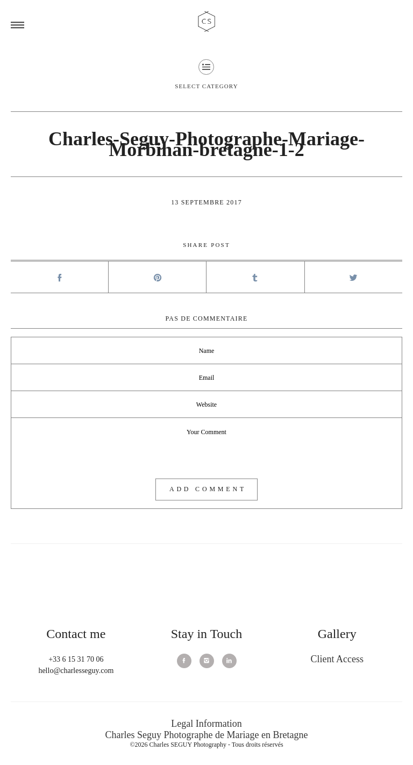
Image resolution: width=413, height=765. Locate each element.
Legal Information (206, 723)
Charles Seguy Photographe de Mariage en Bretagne (206, 734)
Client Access (336, 659)
